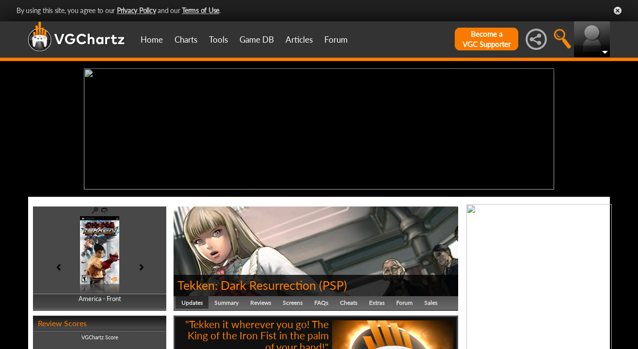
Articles (299, 39)
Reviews (260, 302)
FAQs (321, 302)
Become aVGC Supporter (486, 39)
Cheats (348, 302)
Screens (293, 302)
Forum (336, 39)
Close (618, 11)
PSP (333, 285)
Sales (430, 302)
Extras (376, 302)
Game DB (256, 39)
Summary (226, 302)
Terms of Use (200, 10)
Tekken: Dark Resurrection (246, 285)
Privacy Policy (136, 10)
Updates (192, 302)
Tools (218, 39)
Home (152, 39)
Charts (186, 39)
